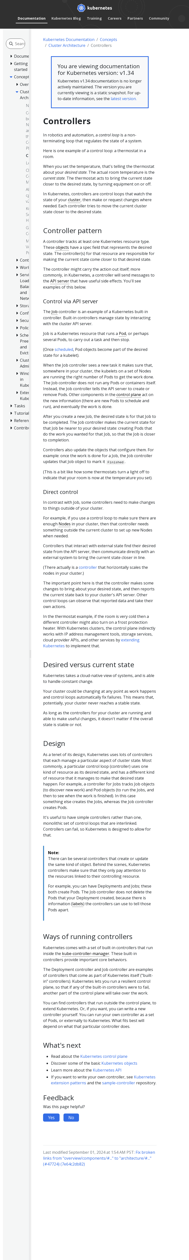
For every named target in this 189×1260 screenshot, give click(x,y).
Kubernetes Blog (66, 18)
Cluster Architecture (66, 45)
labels (77, 903)
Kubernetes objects (119, 1063)
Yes (51, 1117)
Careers (115, 18)
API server (59, 281)
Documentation (32, 18)
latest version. (124, 98)
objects (62, 247)
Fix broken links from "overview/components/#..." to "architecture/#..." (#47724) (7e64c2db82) (99, 1158)
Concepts (108, 39)
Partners (135, 18)
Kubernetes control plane (103, 1056)
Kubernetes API (107, 1070)
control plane (128, 394)
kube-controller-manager (85, 953)
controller (88, 567)
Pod (122, 333)
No (71, 1117)
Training (94, 18)
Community (159, 18)
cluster (74, 199)
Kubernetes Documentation (68, 39)
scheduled (64, 349)
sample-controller (118, 1083)
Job (54, 311)
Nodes (65, 524)
